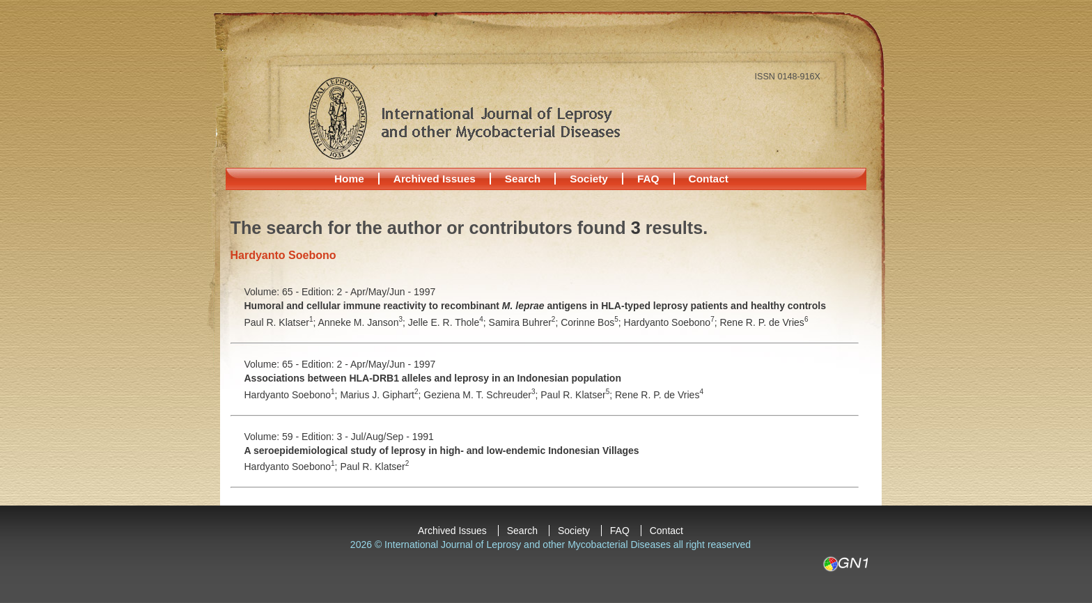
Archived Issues (434, 179)
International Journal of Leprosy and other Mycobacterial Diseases (463, 117)
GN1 (845, 564)
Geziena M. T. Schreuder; (481, 394)
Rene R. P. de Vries (763, 322)
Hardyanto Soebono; (672, 322)
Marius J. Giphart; (381, 394)
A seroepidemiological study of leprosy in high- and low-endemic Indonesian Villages (441, 450)
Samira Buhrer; (525, 322)
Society (589, 179)
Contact (708, 179)
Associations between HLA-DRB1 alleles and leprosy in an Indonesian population (432, 378)
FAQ (648, 179)
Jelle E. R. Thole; (448, 322)
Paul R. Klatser (374, 466)
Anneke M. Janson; (362, 322)
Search (522, 179)
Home (349, 179)
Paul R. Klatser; (281, 322)
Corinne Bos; (592, 322)
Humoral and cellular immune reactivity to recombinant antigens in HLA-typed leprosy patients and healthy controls (535, 305)
